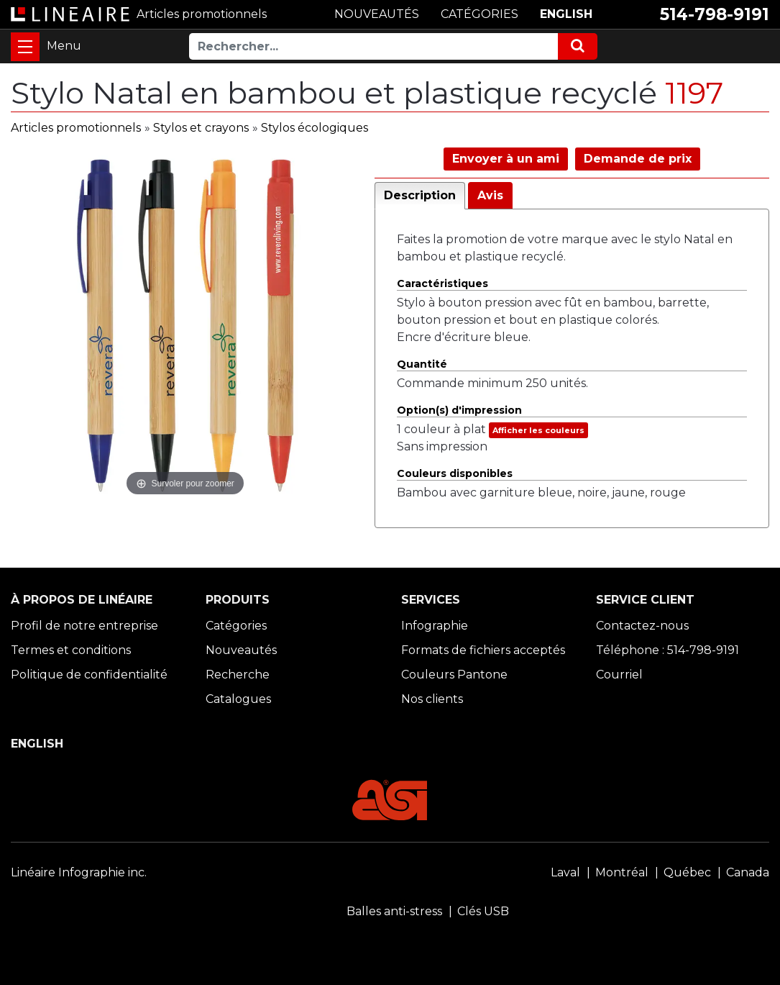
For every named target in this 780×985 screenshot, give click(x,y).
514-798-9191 (714, 14)
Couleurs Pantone (454, 674)
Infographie (434, 625)
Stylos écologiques (314, 128)
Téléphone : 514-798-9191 (667, 650)
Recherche (238, 674)
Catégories (236, 625)
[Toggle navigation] (25, 46)
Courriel (619, 674)
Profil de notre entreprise (84, 625)
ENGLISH (566, 14)
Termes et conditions (71, 650)
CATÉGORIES (479, 14)
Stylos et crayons (201, 128)
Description (420, 195)
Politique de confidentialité (89, 674)
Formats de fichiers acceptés (483, 650)
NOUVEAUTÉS (376, 14)
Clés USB (483, 911)
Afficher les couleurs (538, 430)
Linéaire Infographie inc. (79, 872)
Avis (490, 195)
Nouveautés (241, 650)
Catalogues (238, 699)
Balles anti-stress (394, 911)
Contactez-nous (642, 625)
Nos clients (432, 699)
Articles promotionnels (76, 128)
